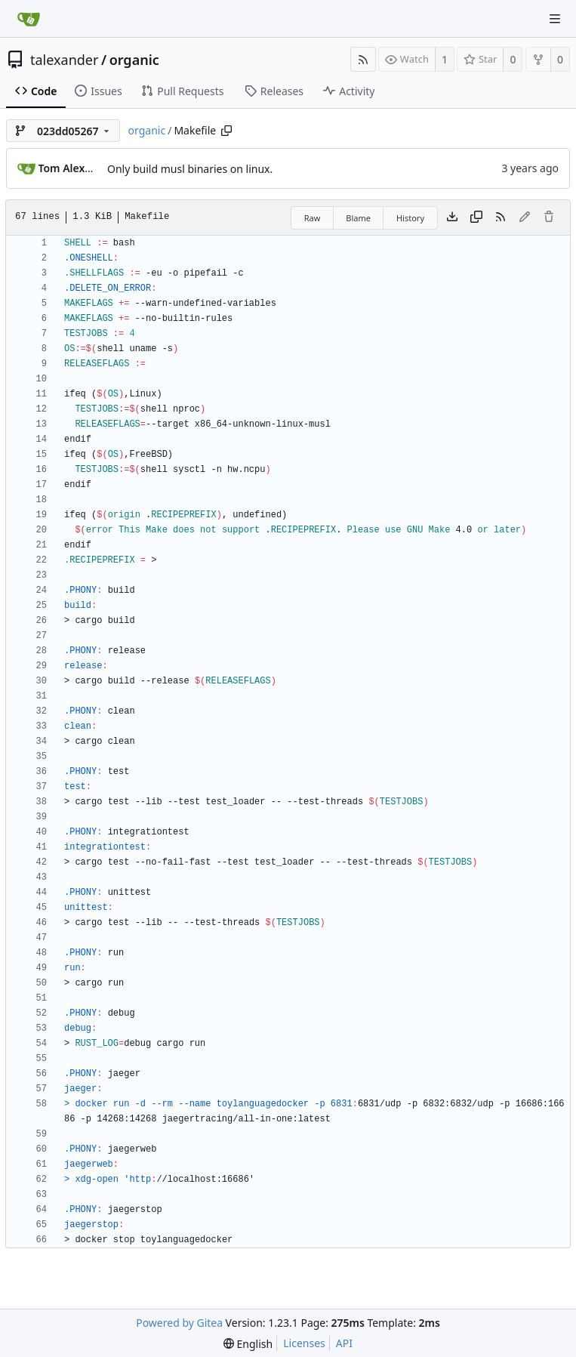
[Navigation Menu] (554, 18)
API (344, 1343)
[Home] (29, 18)
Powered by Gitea (179, 1322)
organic (134, 59)
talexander (64, 59)
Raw (312, 218)
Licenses (304, 1343)
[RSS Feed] (363, 59)
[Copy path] (226, 130)
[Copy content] (476, 217)
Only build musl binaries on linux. (190, 169)
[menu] (248, 1344)
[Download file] (452, 217)
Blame (358, 218)
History (410, 218)
